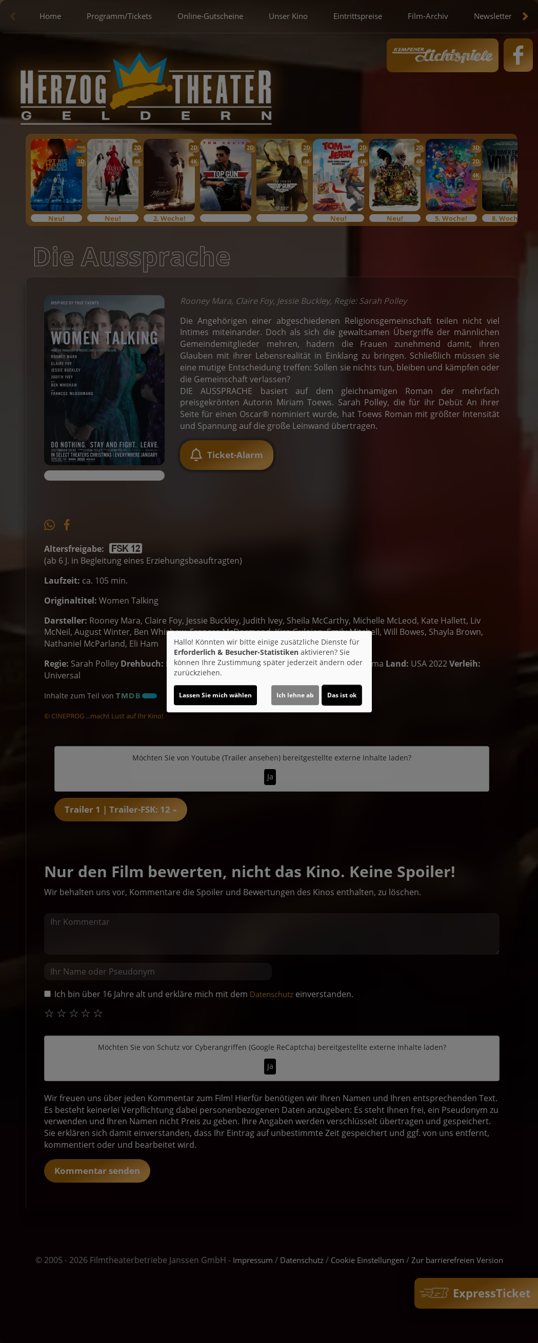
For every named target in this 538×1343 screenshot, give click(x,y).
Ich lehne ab (295, 695)
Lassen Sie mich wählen (215, 695)
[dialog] (269, 672)
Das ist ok (341, 695)
